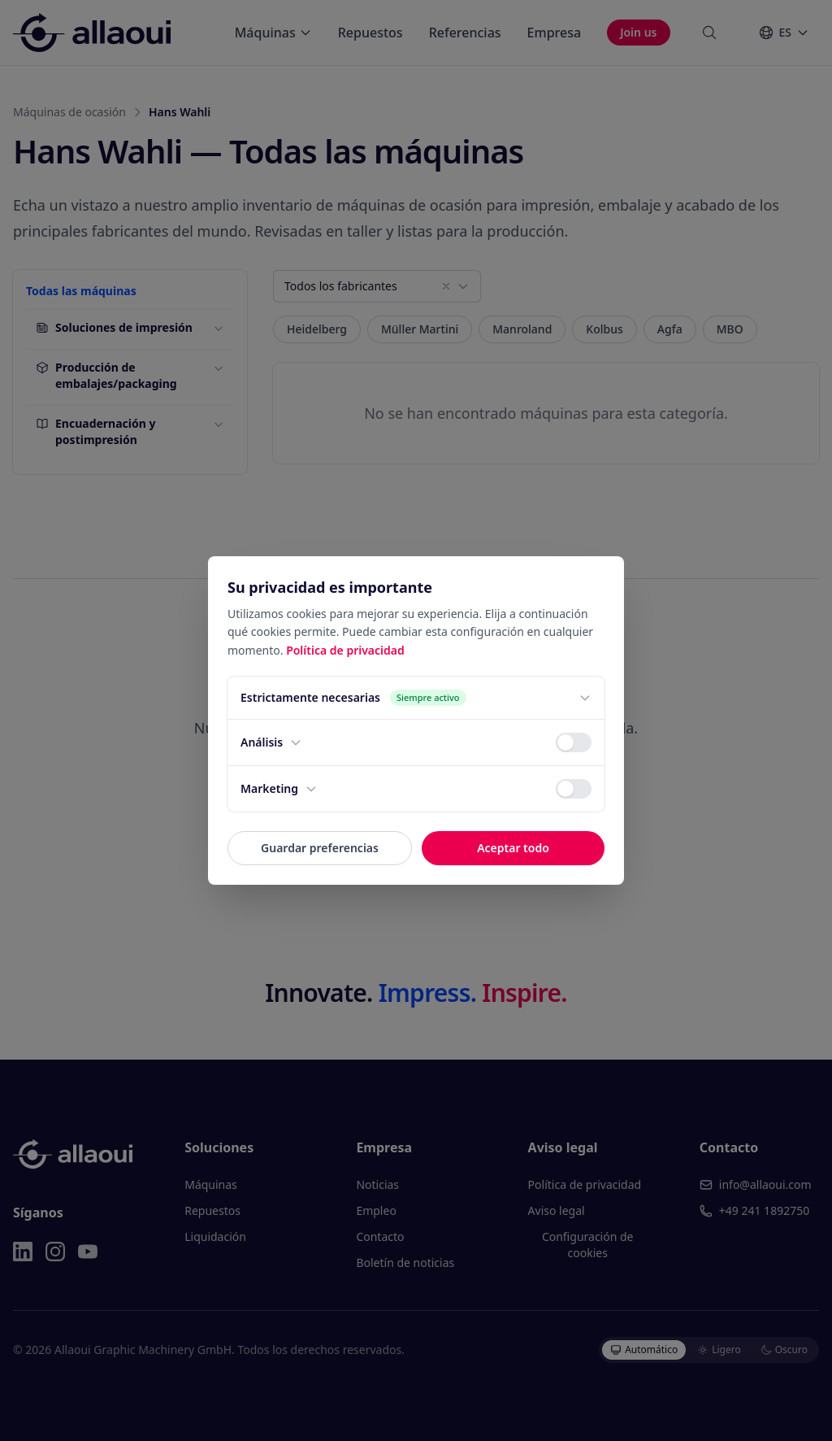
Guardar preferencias (320, 847)
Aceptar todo (513, 847)
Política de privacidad (345, 650)
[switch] (574, 742)
